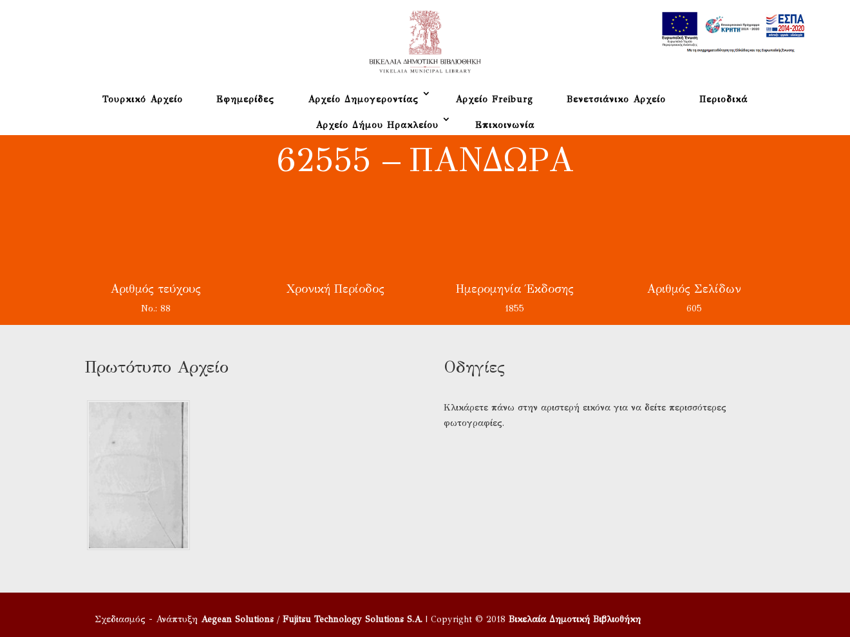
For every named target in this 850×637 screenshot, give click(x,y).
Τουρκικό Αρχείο (142, 99)
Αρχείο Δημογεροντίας (363, 99)
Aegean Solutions (237, 619)
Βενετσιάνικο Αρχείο (616, 99)
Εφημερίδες (245, 99)
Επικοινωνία (504, 125)
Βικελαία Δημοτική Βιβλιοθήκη (575, 619)
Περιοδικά (723, 99)
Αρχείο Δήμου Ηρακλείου (377, 125)
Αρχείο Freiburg (494, 99)
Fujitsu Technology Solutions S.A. (352, 619)
